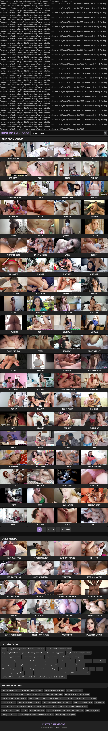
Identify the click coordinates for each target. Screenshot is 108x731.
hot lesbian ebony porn (34, 694)
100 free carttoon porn (67, 669)
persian (99, 669)
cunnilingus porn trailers (27, 714)
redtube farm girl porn (66, 661)
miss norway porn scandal (11, 657)
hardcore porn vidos (25, 702)
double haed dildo (61, 673)
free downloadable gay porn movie (59, 649)
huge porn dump (52, 657)
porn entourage (50, 661)
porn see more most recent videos (14, 706)
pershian (20, 673)
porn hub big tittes (92, 710)
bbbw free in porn (34, 706)
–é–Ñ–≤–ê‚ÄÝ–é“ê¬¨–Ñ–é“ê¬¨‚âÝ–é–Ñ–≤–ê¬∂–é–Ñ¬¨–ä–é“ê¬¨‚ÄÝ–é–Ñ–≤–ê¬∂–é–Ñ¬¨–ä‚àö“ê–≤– (34, 677)
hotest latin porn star (45, 714)
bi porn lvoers (83, 669)
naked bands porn (8, 673)
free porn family (81, 706)
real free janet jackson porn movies (77, 694)
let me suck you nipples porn (73, 710)
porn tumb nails (99, 661)
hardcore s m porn (49, 706)
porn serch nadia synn (74, 690)
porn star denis (68, 698)
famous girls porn (8, 665)
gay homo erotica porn (10, 690)
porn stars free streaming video (13, 694)
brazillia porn (99, 702)
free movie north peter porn (54, 690)
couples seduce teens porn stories (78, 653)
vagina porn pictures (54, 710)
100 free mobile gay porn (75, 665)
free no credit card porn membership (15, 661)
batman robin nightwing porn (33, 657)
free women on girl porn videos (31, 690)
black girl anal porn (8, 702)
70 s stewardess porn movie (11, 669)
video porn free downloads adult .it (14, 698)
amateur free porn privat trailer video (37, 669)
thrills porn (92, 698)
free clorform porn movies (83, 702)
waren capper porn (57, 653)
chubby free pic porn (9, 714)
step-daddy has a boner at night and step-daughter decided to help (25, 653)
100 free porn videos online (79, 673)
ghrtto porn (67, 702)
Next (68, 529)
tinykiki (54, 669)
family (92, 669)
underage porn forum (66, 706)
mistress (37, 702)
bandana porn (81, 698)
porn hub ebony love (37, 710)
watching (29, 673)
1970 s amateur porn (84, 661)
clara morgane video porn (52, 702)
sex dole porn (65, 657)
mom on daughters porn (53, 694)
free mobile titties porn (36, 649)
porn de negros (34, 698)
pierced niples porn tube (10, 710)
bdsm (4, 649)
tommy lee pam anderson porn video (30, 665)
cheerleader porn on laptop (65, 714)
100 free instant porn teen (44, 673)
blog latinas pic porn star (17, 649)
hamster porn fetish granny (54, 665)
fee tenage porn (77, 657)
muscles (24, 710)
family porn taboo (36, 661)
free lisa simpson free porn (51, 698)
